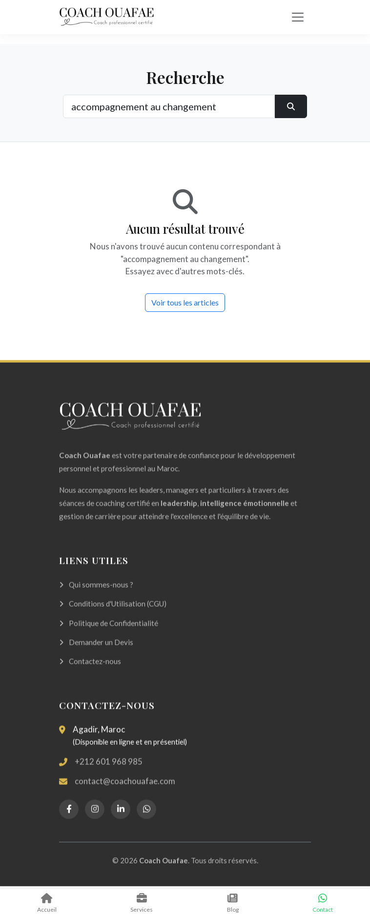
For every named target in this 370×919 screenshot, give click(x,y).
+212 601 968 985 (109, 771)
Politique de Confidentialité (108, 632)
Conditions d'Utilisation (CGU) (112, 613)
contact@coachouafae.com (125, 791)
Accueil (47, 903)
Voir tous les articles (185, 302)
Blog (233, 903)
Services (142, 903)
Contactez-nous (90, 671)
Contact (323, 903)
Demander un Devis (96, 652)
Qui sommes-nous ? (96, 594)
